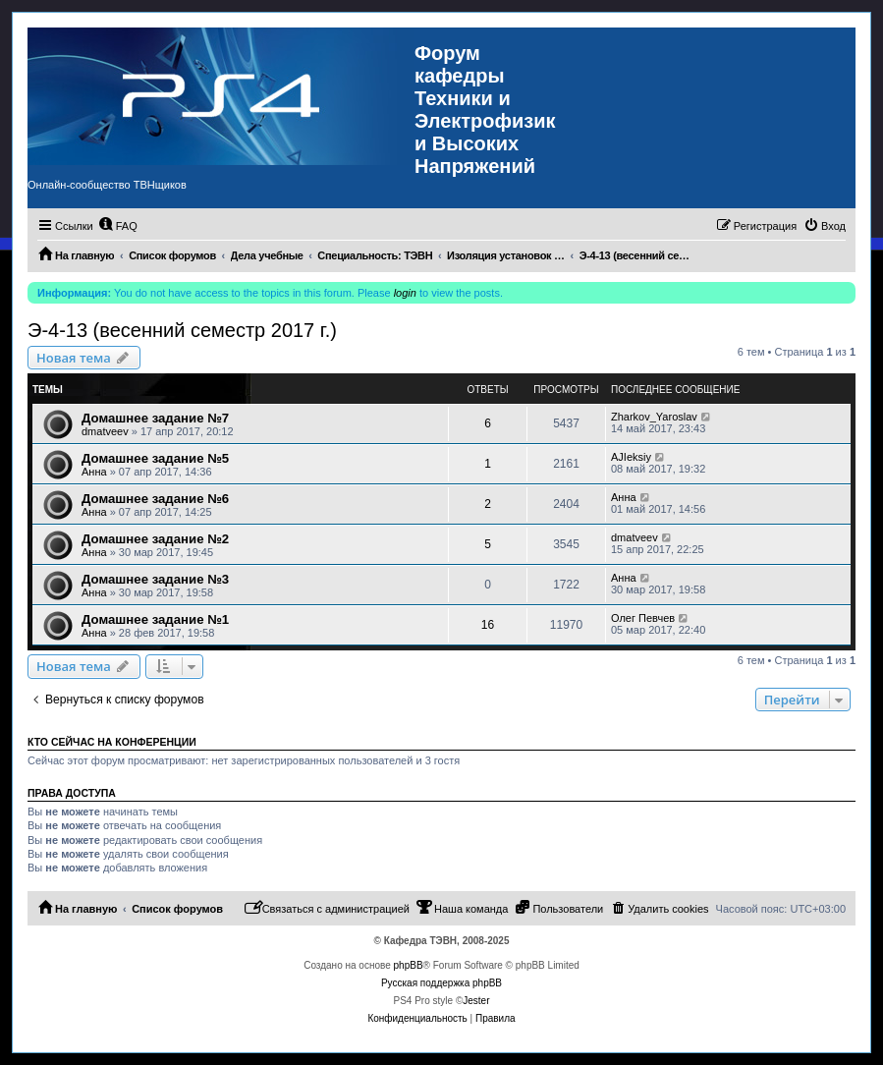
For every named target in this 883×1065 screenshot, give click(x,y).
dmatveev (105, 431)
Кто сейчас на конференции (112, 742)
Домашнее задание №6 (155, 498)
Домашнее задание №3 (155, 579)
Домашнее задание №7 (155, 418)
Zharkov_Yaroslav (654, 416)
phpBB (408, 965)
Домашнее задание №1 (155, 619)
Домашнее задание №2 (155, 539)
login (405, 293)
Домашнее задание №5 (155, 458)
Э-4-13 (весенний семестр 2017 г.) (182, 330)
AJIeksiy (631, 457)
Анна (94, 471)
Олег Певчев (643, 618)
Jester (476, 1000)
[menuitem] (118, 226)
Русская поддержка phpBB (441, 983)
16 (487, 625)
